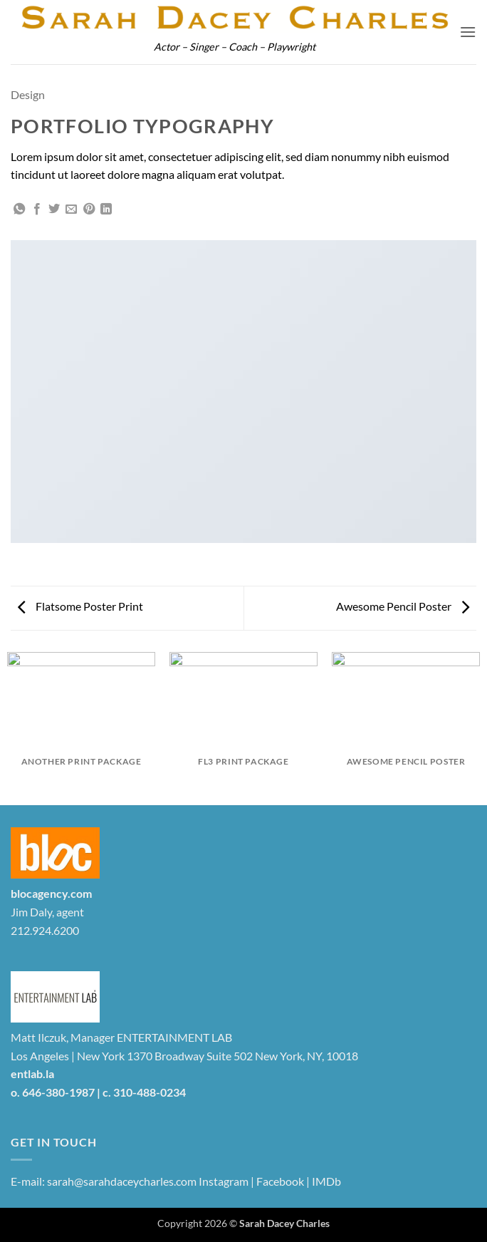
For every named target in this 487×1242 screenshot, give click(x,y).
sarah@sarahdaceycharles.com (122, 1181)
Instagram (223, 1181)
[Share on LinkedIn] (106, 209)
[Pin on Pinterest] (89, 209)
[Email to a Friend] (71, 209)
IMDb (326, 1181)
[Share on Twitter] (54, 209)
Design (28, 94)
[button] (467, 31)
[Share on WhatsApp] (19, 209)
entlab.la (32, 1073)
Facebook (280, 1181)
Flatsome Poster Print (80, 606)
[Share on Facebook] (37, 209)
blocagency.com (51, 893)
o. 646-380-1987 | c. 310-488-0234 (98, 1092)
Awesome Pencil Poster (402, 606)
